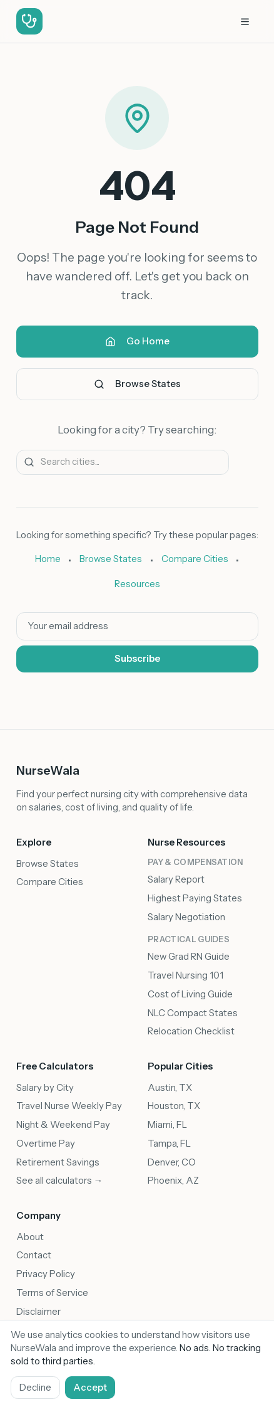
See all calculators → (59, 1180)
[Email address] (137, 626)
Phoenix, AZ (173, 1180)
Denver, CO (172, 1162)
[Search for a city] (122, 462)
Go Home (137, 341)
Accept (90, 1387)
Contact (33, 1255)
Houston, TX (174, 1106)
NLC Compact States (193, 1013)
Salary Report (176, 879)
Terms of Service (52, 1292)
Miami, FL (167, 1124)
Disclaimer (38, 1311)
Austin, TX (170, 1087)
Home (48, 559)
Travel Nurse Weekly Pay (69, 1106)
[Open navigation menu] (244, 21)
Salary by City (45, 1087)
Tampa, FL (169, 1143)
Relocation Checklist (191, 1031)
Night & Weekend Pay (63, 1124)
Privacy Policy (45, 1274)
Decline (35, 1387)
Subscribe (137, 658)
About (30, 1237)
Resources (137, 584)
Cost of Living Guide (190, 994)
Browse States (137, 384)
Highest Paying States (195, 898)
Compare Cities (194, 559)
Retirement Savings (57, 1162)
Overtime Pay (45, 1143)
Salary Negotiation (186, 917)
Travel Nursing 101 (185, 975)
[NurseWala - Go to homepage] (29, 21)
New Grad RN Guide (189, 956)
